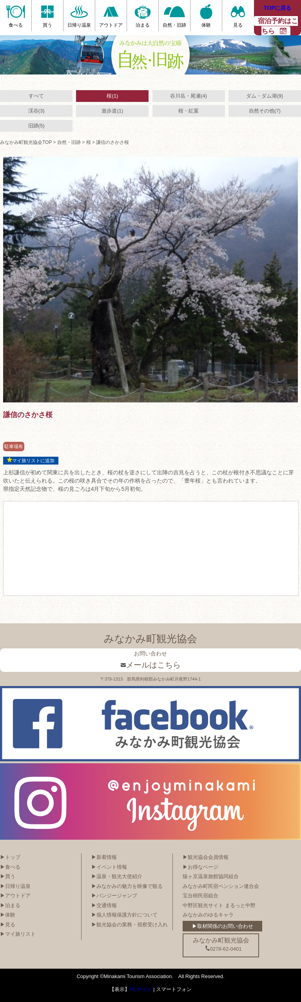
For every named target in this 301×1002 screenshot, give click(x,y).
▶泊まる (10, 905)
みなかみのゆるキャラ (208, 915)
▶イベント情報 (109, 867)
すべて (36, 96)
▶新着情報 (104, 857)
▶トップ (10, 857)
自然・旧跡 (69, 142)
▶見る (7, 925)
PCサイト (141, 989)
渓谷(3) (36, 111)
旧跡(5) (36, 126)
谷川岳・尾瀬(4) (188, 96)
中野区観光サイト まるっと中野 (219, 905)
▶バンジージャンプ (114, 896)
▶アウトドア (15, 896)
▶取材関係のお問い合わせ (222, 926)
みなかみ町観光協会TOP (26, 142)
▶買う (7, 876)
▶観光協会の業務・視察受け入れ (129, 925)
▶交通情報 (104, 905)
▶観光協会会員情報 (205, 857)
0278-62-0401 (223, 949)
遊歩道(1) (112, 111)
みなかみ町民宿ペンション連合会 (221, 886)
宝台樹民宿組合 (200, 896)
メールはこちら (151, 665)
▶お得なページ (200, 867)
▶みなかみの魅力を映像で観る (127, 886)
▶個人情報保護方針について (124, 915)
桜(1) (112, 96)
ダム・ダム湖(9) (264, 96)
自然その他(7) (265, 111)
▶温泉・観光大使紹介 (116, 876)
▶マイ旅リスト (18, 934)
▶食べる (10, 867)
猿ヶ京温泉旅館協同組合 (211, 876)
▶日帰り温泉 (15, 886)
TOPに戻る (278, 8)
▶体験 (7, 915)
